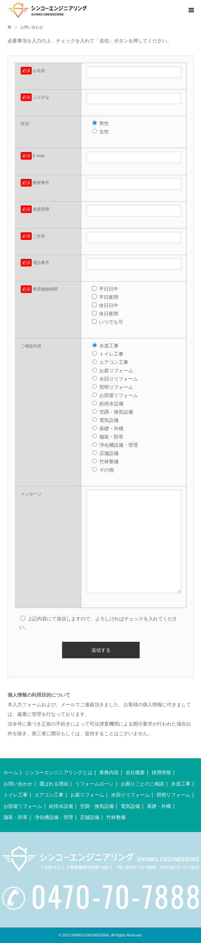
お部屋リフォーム (22, 806)
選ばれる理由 (53, 784)
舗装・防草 (15, 817)
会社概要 (135, 772)
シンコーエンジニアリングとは (58, 772)
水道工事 (180, 784)
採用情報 (161, 772)
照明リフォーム (173, 795)
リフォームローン (94, 784)
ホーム (10, 772)
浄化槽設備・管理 (53, 817)
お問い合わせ (17, 784)
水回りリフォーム (130, 795)
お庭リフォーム (87, 795)
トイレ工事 (15, 795)
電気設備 (130, 806)
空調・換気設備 (97, 806)
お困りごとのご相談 (142, 784)
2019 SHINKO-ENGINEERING (85, 935)
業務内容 (109, 772)
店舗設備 (89, 817)
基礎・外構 (159, 806)
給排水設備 (61, 806)
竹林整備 (115, 817)
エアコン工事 (48, 795)
